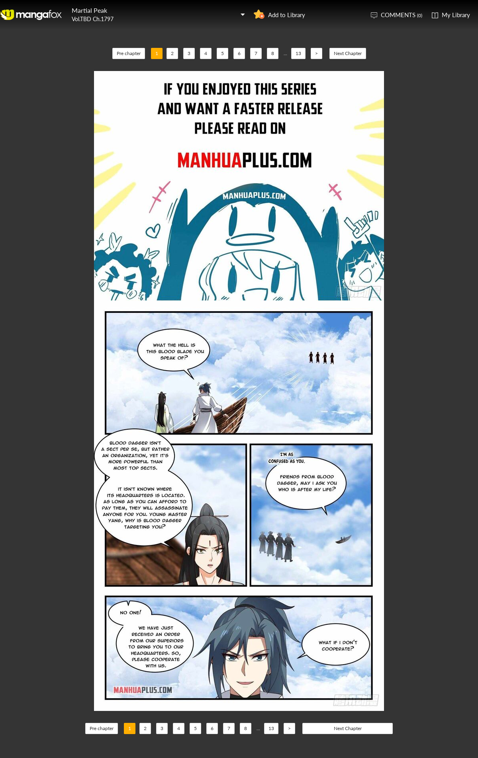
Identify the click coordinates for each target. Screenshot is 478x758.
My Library (456, 14)
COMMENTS (401, 14)
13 (298, 53)
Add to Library (286, 14)
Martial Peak (89, 10)
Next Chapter (348, 53)
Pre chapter (129, 53)
